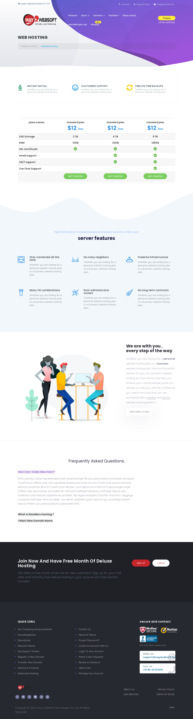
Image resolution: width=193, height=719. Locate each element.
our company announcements (35, 629)
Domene (99, 15)
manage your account (91, 673)
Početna (72, 15)
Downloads (24, 640)
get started (75, 176)
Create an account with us (93, 645)
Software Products (28, 667)
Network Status (26, 645)
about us (129, 689)
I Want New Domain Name (35, 520)
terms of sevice (165, 694)
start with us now (139, 411)
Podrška (114, 15)
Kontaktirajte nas (77, 24)
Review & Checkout (89, 662)
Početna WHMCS (29, 46)
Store (85, 15)
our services (131, 694)
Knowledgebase (27, 634)
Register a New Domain (31, 656)
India (171, 707)
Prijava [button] (166, 18)
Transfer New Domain (30, 662)
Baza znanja (129, 15)
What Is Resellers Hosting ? (36, 514)
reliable (151, 397)
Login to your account (91, 651)
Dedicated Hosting (28, 673)
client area (85, 667)
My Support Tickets (28, 651)
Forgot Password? (89, 640)
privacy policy (166, 689)
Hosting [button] (96, 23)
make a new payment (91, 656)
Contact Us (85, 629)
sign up (141, 563)
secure (166, 397)
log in (160, 563)
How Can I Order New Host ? (36, 472)
